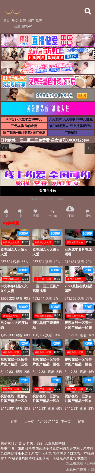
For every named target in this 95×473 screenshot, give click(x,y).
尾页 (81, 422)
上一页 (29, 422)
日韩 (23, 20)
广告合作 (22, 443)
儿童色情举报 (55, 443)
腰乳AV (27, 26)
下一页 (66, 422)
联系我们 (7, 443)
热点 (15, 20)
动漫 (17, 26)
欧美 (39, 20)
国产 (31, 20)
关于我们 (37, 443)
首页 (7, 20)
